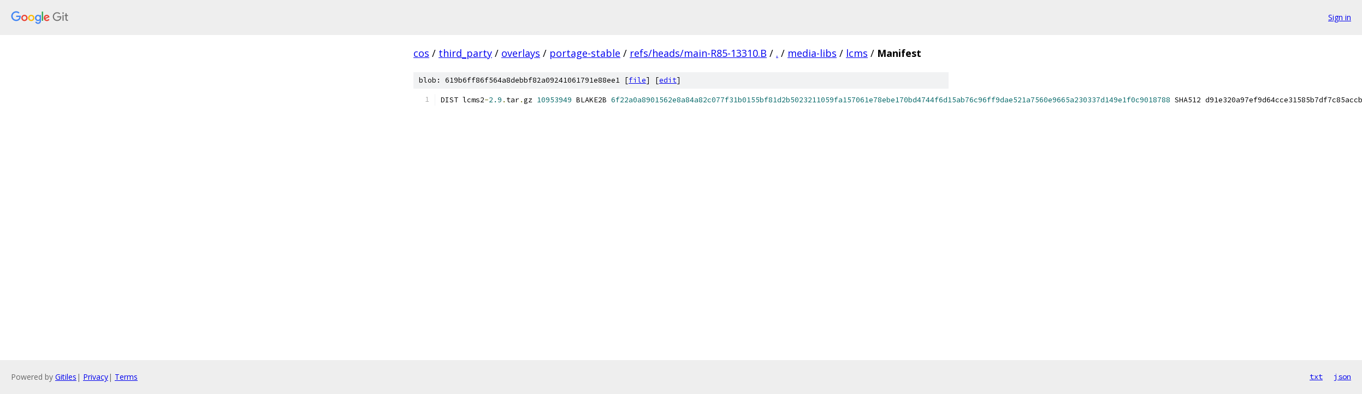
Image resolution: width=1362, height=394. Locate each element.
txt (1316, 376)
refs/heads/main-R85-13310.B (698, 53)
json (1342, 376)
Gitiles (65, 377)
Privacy (95, 377)
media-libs (812, 53)
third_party (465, 53)
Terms (126, 377)
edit (668, 80)
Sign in (1339, 17)
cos (421, 53)
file (637, 80)
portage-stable (584, 53)
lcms (857, 53)
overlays (520, 53)
